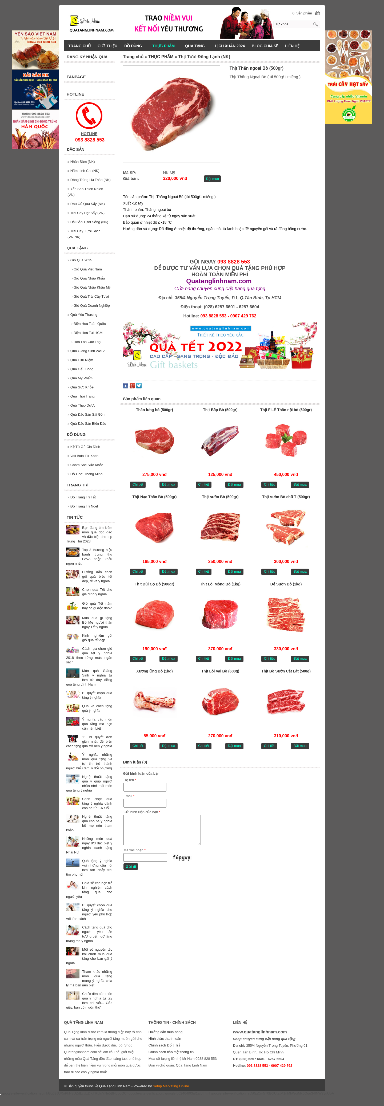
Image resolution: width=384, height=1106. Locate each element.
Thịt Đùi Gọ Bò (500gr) (154, 584)
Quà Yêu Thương (82, 315)
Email (128, 796)
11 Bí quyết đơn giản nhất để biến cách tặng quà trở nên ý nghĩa (89, 741)
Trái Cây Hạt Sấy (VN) (86, 213)
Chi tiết (138, 484)
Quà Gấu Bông (80, 369)
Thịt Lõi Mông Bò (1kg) (220, 584)
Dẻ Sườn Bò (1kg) (286, 584)
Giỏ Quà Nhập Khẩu (88, 278)
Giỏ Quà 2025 (79, 260)
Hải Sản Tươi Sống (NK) (87, 222)
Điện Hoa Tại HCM (86, 333)
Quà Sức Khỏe (80, 387)
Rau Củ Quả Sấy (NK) (86, 204)
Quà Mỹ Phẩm (80, 378)
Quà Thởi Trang (81, 396)
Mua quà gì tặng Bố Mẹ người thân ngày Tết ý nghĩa (97, 622)
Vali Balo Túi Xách (82, 456)
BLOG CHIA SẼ (265, 46)
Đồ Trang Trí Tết (81, 497)
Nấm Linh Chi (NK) (83, 171)
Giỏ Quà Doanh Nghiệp (90, 306)
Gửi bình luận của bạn (141, 812)
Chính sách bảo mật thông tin (171, 1052)
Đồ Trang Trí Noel (82, 506)
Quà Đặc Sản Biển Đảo (86, 424)
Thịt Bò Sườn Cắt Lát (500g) (286, 671)
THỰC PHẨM (165, 46)
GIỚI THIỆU (107, 46)
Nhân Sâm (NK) (81, 162)
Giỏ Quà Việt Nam (86, 269)
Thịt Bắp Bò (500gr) (220, 410)
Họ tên (129, 780)
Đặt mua (212, 179)
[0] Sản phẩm (301, 13)
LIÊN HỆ (292, 46)
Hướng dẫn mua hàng (165, 1032)
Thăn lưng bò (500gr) (154, 410)
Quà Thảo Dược (81, 405)
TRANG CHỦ (79, 46)
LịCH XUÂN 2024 (230, 46)
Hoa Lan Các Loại (86, 342)
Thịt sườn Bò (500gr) (220, 497)
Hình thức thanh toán (165, 1039)
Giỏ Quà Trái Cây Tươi (90, 296)
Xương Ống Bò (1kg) (154, 671)
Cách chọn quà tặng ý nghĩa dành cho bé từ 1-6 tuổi (97, 803)
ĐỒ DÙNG (135, 46)
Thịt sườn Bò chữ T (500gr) (286, 497)
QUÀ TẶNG (197, 46)
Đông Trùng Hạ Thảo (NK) (89, 180)
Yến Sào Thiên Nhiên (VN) (85, 192)
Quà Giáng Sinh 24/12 (86, 351)
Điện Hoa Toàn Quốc (88, 324)
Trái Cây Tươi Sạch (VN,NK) (83, 234)
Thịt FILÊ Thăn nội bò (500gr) (286, 410)
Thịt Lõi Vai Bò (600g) (220, 671)
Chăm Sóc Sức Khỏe (85, 465)
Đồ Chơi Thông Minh (84, 474)
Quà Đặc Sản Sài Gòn (86, 414)
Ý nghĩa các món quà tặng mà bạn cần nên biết (97, 723)
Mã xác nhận (134, 850)
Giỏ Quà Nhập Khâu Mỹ (91, 287)
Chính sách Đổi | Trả (165, 1045)
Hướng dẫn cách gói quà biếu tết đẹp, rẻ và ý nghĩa (97, 576)
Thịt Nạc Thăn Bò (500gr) (154, 497)
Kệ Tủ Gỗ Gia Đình (83, 447)
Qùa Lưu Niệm (80, 360)
